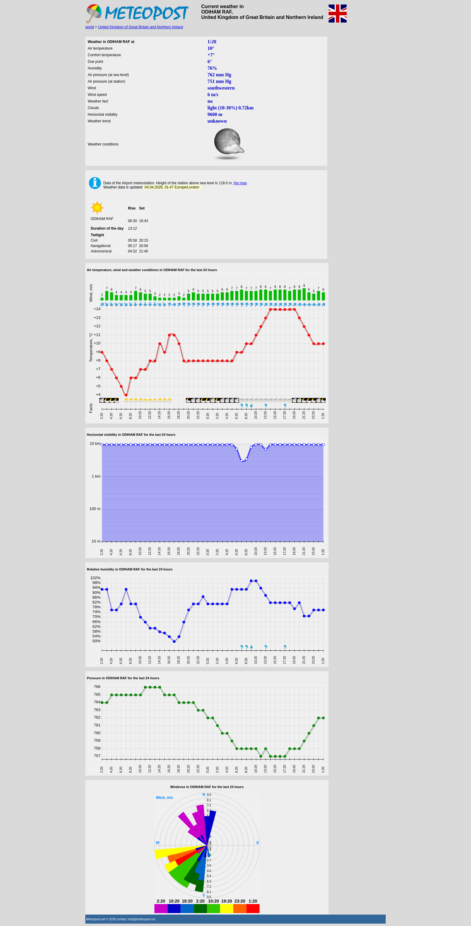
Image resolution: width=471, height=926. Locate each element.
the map (240, 183)
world (89, 27)
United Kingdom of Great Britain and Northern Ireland (140, 27)
